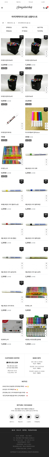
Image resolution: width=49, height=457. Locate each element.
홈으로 (13, 430)
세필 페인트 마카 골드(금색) (32, 272)
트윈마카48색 (29, 96)
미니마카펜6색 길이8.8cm (32, 132)
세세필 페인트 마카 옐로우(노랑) (10, 204)
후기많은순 (24, 31)
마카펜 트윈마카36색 (31, 60)
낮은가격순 (24, 27)
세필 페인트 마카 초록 (31, 168)
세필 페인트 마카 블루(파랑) (32, 204)
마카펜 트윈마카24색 (7, 96)
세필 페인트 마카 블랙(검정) (32, 238)
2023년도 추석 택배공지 (8, 389)
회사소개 (18, 430)
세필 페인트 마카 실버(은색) (8, 272)
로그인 (6, 2)
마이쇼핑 (31, 2)
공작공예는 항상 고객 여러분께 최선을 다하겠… (14, 392)
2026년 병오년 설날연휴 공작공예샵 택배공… (13, 386)
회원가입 (18, 2)
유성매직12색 (4, 339)
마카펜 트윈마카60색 (7, 60)
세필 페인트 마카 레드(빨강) (8, 238)
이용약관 (24, 430)
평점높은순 (9, 31)
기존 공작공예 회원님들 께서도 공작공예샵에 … (14, 395)
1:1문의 (43, 2)
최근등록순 (40, 31)
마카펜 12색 (4, 168)
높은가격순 (40, 27)
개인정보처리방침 (32, 430)
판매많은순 (9, 27)
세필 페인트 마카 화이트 (7, 306)
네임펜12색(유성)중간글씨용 (33, 339)
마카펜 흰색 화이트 (6, 132)
